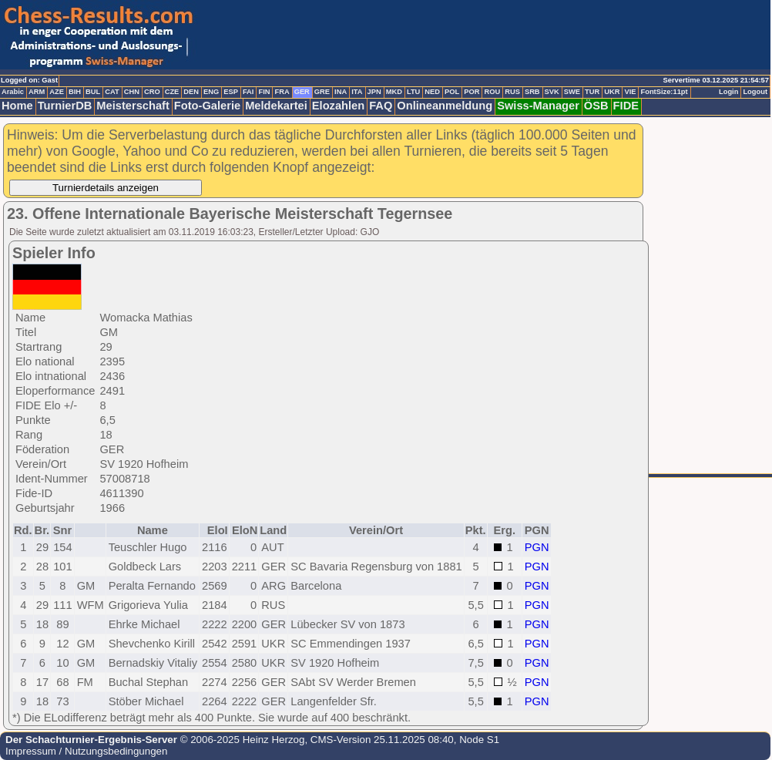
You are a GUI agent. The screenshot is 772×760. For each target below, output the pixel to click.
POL (452, 92)
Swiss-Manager (538, 105)
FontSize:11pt (663, 92)
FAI (248, 92)
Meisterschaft (133, 105)
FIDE (626, 105)
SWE (572, 92)
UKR (611, 92)
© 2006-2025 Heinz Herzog (240, 739)
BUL (93, 92)
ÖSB (596, 105)
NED (432, 92)
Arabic (13, 92)
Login (728, 92)
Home (17, 105)
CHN (131, 92)
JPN (374, 92)
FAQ (380, 105)
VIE (630, 92)
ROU (492, 92)
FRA (281, 92)
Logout (755, 92)
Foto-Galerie (207, 105)
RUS (512, 92)
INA (340, 92)
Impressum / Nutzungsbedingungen (86, 751)
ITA (356, 92)
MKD (394, 92)
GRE (322, 92)
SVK (552, 92)
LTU (413, 92)
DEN (191, 92)
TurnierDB (65, 105)
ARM (37, 92)
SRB (532, 92)
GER (302, 92)
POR (471, 92)
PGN (537, 547)
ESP (230, 92)
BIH (75, 92)
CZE (172, 92)
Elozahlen (338, 105)
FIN (264, 92)
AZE (56, 92)
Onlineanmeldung (444, 105)
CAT (112, 92)
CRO (152, 92)
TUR (592, 92)
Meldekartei (276, 105)
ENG (211, 92)
